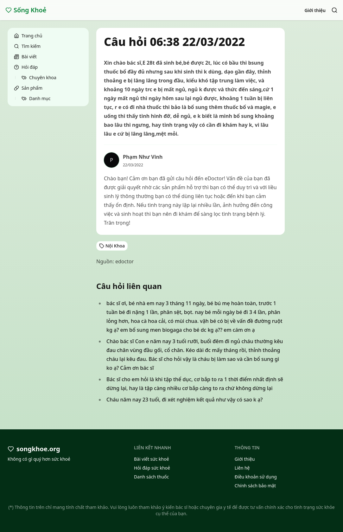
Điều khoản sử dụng (256, 477)
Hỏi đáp (26, 67)
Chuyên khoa (39, 77)
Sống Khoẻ (26, 10)
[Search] (334, 10)
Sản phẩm (28, 88)
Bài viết (25, 57)
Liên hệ (242, 468)
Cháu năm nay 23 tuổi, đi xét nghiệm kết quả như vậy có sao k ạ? (184, 399)
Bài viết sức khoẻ (151, 459)
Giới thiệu (315, 10)
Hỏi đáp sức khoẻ (152, 468)
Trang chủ (28, 36)
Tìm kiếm (27, 46)
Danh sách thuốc (151, 477)
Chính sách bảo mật (255, 486)
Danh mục (36, 98)
